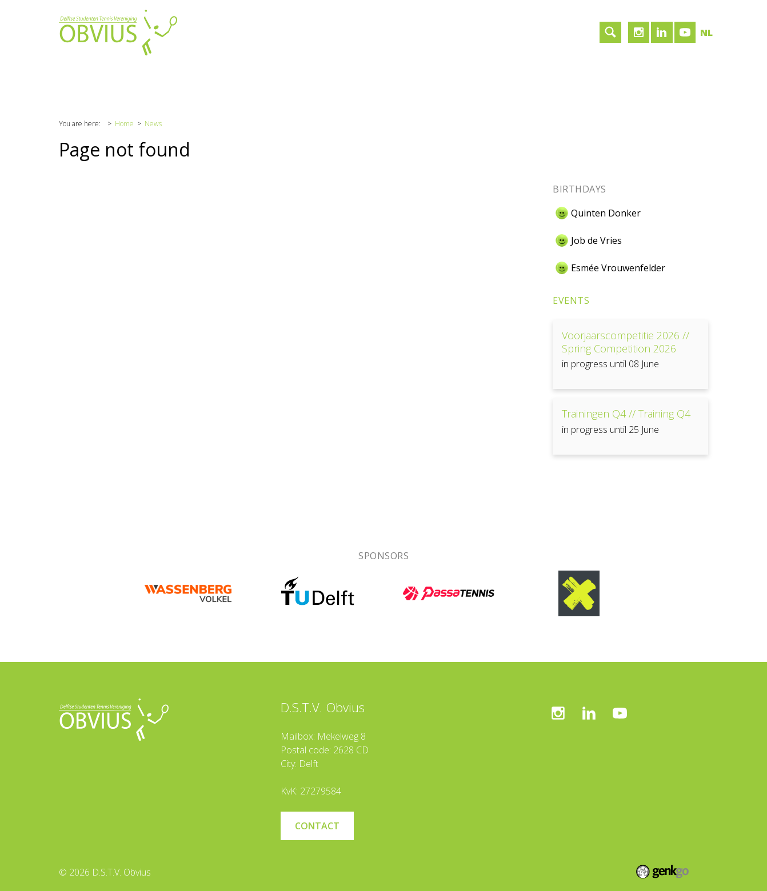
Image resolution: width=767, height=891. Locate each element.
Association (135, 76)
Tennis (190, 76)
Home (80, 76)
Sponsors (242, 76)
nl (706, 32)
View (630, 354)
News (153, 124)
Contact (296, 76)
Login (437, 76)
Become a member (369, 76)
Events (571, 300)
